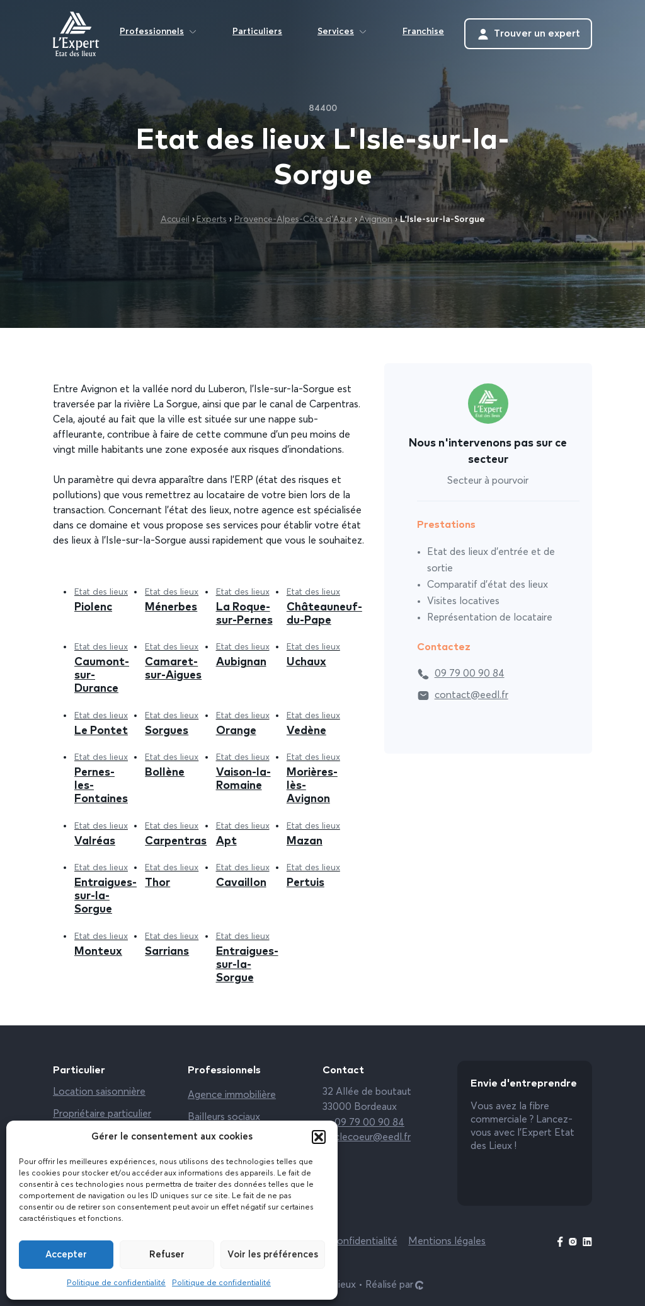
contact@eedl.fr (462, 695)
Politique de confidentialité (116, 1283)
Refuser (167, 1254)
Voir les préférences (272, 1254)
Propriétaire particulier (102, 1114)
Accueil (175, 219)
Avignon (375, 219)
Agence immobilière (232, 1095)
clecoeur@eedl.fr (366, 1138)
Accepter (66, 1254)
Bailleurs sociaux (224, 1117)
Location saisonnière (99, 1092)
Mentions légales (447, 1242)
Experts (212, 219)
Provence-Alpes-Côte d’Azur (293, 219)
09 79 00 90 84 (461, 674)
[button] (318, 1137)
